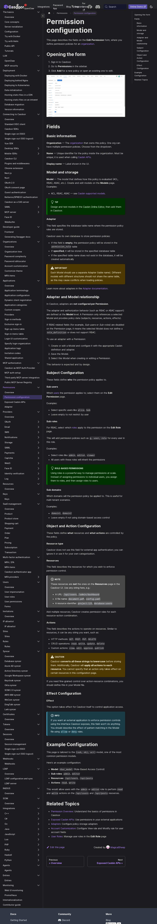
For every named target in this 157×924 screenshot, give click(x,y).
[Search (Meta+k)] (115, 6)
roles (74, 427)
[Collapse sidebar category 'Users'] (38, 582)
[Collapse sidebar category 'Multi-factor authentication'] (38, 557)
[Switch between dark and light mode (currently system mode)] (151, 6)
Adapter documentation (95, 288)
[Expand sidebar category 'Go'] (38, 824)
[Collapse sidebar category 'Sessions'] (38, 734)
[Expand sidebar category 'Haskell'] (38, 855)
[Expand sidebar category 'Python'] (38, 860)
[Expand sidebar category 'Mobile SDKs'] (38, 153)
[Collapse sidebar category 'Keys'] (38, 494)
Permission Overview (62, 811)
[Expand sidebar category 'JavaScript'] (38, 834)
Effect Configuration (143, 66)
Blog (68, 6)
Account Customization (63, 828)
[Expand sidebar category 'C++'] (38, 813)
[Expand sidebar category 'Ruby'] (38, 849)
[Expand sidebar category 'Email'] (38, 427)
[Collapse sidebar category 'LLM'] (38, 55)
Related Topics (141, 80)
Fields (137, 19)
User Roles (57, 836)
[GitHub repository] (90, 7)
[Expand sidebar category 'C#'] (38, 818)
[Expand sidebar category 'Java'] (38, 829)
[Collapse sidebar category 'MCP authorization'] (38, 363)
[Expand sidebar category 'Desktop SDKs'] (38, 148)
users (56, 392)
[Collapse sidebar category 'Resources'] (38, 484)
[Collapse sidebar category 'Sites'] (38, 631)
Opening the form (142, 15)
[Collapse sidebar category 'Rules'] (38, 641)
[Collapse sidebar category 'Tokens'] (38, 724)
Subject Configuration (143, 49)
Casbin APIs (84, 157)
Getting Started (18, 920)
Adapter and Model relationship (142, 41)
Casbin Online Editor (93, 206)
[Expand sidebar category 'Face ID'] (38, 468)
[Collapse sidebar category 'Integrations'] (38, 808)
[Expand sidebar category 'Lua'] (38, 839)
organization (87, 43)
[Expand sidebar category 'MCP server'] (38, 212)
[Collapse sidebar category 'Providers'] (38, 412)
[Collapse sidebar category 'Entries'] (38, 875)
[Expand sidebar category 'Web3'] (38, 463)
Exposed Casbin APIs (62, 819)
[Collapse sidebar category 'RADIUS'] (38, 788)
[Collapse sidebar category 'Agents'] (38, 865)
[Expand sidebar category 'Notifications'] (38, 437)
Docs (9, 6)
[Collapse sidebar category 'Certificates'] (38, 714)
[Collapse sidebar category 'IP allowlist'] (38, 621)
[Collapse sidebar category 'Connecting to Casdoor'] (38, 114)
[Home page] (49, 13)
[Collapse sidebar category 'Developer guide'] (38, 227)
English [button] (76, 6)
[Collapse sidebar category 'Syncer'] (38, 651)
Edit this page (55, 847)
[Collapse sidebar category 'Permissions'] (38, 387)
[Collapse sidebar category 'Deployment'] (38, 70)
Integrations (44, 6)
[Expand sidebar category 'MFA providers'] (38, 577)
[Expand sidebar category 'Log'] (38, 478)
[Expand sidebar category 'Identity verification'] (38, 473)
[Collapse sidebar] (43, 16)
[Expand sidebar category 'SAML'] (38, 207)
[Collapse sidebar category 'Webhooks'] (38, 758)
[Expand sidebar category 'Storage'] (38, 442)
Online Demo (138, 6)
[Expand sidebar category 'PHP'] (38, 844)
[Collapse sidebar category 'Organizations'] (38, 241)
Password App (58, 7)
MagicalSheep (115, 847)
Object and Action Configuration (143, 58)
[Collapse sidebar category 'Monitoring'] (38, 885)
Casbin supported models (91, 193)
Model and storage (141, 31)
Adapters (56, 823)
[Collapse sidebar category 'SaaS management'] (38, 504)
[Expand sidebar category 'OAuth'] (38, 422)
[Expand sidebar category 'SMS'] (38, 432)
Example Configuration (140, 74)
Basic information (142, 24)
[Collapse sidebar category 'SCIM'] (38, 798)
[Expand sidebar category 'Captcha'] (38, 458)
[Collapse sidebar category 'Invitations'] (38, 611)
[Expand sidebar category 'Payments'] (38, 453)
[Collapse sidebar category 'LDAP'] (38, 769)
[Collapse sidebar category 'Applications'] (38, 280)
